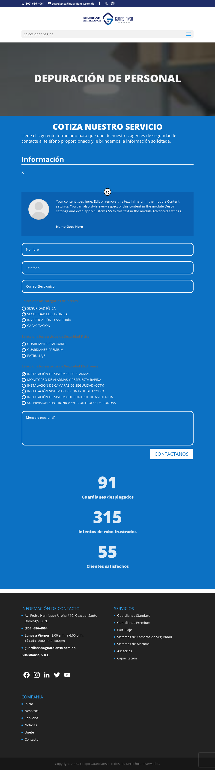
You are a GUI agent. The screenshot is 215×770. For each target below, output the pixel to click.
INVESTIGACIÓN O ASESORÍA (46, 320)
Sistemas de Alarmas (133, 644)
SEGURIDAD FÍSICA (39, 308)
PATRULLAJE (33, 355)
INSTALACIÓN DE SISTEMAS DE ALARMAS (56, 374)
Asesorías (124, 651)
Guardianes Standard (133, 615)
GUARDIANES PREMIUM (42, 349)
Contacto (31, 739)
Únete (29, 732)
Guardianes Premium (133, 622)
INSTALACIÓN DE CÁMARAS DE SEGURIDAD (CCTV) (63, 385)
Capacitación (127, 658)
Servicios (31, 718)
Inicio (29, 704)
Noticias (31, 725)
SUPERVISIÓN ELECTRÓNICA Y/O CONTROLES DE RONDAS (69, 402)
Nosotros (32, 711)
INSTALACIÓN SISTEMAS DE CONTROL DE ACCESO (63, 391)
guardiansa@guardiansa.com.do (50, 648)
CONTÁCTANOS (171, 454)
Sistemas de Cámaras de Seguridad (144, 637)
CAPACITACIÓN (36, 325)
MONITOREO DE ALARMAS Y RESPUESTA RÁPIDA (61, 379)
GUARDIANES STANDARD (44, 344)
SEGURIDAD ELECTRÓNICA (45, 314)
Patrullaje (124, 630)
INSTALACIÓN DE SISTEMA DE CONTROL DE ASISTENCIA (67, 397)
